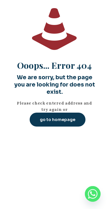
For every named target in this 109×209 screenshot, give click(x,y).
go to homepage (57, 119)
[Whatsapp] (93, 194)
